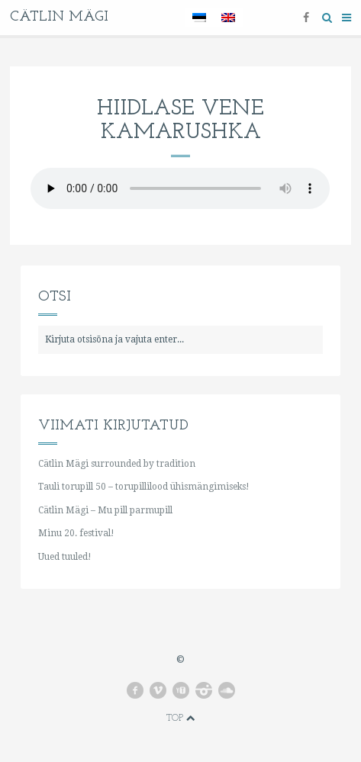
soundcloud (226, 690)
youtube (180, 690)
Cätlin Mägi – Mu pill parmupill (105, 510)
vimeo (158, 690)
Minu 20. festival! (76, 533)
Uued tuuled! (64, 556)
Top (180, 718)
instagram (203, 690)
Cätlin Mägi (59, 17)
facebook (135, 690)
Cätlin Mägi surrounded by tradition (116, 463)
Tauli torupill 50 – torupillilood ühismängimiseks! (143, 486)
